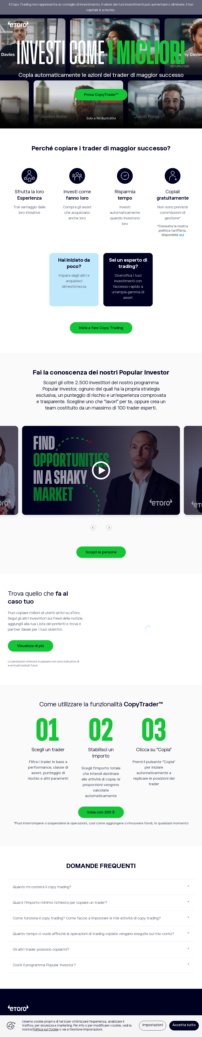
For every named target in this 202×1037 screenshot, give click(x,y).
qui (181, 235)
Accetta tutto (184, 1025)
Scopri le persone (101, 552)
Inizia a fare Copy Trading (101, 328)
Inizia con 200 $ (101, 812)
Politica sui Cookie (46, 1029)
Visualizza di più (30, 646)
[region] (101, 1026)
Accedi (187, 24)
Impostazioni (152, 1025)
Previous (93, 528)
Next (109, 528)
